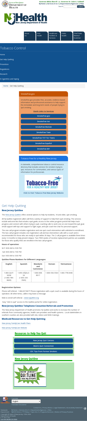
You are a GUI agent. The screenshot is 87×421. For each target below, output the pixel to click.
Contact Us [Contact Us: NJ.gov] (37, 408)
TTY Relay (25, 412)
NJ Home (42, 4)
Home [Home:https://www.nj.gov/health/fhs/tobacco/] (5, 86)
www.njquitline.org (31, 298)
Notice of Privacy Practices (64, 412)
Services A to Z (53, 4)
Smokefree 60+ (43, 149)
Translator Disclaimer (19, 405)
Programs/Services (46, 412)
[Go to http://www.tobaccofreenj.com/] (44, 183)
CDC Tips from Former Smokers (43, 351)
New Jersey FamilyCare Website (14, 328)
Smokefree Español (43, 143)
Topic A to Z (35, 412)
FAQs (49, 410)
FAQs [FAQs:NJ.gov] (82, 4)
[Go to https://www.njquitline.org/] (30, 375)
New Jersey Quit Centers (43, 340)
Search (60, 6)
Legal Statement (59, 408)
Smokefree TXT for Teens (43, 138)
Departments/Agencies (69, 4)
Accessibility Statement (74, 408)
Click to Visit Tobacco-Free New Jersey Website (43, 193)
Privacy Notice (47, 408)
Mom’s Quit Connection (43, 346)
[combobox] (26, 401)
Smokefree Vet (43, 121)
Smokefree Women (43, 127)
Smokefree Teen (44, 132)
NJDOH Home (16, 412)
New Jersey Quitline (13, 215)
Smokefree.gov (43, 116)
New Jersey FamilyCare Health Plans (16, 323)
